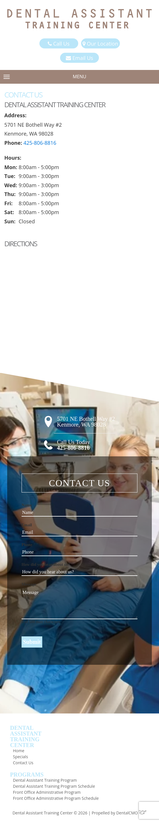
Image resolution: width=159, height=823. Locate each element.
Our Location (100, 43)
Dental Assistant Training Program (45, 780)
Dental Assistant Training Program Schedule (54, 786)
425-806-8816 (39, 142)
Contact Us (23, 762)
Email (27, 525)
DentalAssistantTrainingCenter (26, 736)
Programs (27, 774)
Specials (20, 756)
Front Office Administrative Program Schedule (56, 798)
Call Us (58, 43)
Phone (27, 545)
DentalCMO (131, 813)
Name (27, 505)
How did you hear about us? (46, 564)
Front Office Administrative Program (47, 792)
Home (18, 750)
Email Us (79, 58)
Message (29, 584)
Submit (32, 642)
